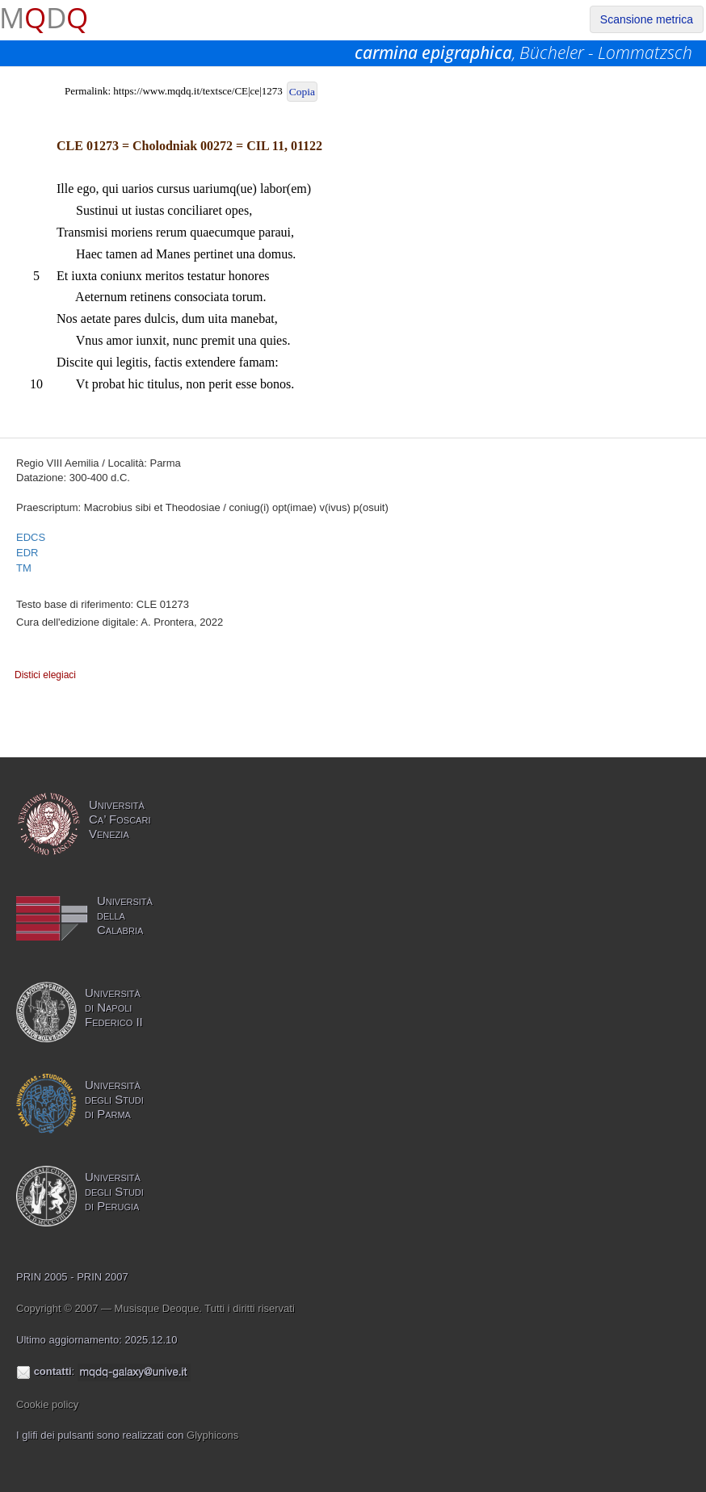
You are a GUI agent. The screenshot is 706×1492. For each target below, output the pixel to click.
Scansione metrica (646, 19)
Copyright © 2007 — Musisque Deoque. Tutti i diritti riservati (155, 1308)
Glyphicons (212, 1435)
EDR (27, 553)
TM (24, 568)
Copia (302, 92)
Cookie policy (47, 1404)
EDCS (30, 537)
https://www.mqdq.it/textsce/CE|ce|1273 (197, 91)
